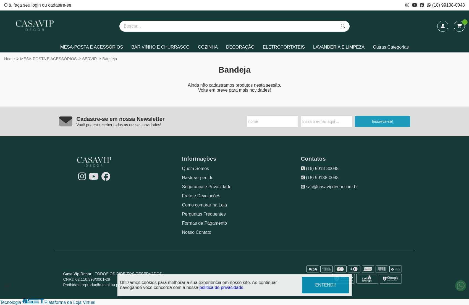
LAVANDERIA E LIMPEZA (339, 47)
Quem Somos (195, 168)
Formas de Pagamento (204, 223)
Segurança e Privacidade (207, 186)
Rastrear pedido (198, 177)
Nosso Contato (196, 232)
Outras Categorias (391, 47)
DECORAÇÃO (240, 47)
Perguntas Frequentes (204, 214)
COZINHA (208, 47)
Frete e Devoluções (201, 195)
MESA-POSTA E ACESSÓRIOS (91, 47)
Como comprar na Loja (204, 205)
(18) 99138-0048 (446, 5)
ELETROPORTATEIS (284, 47)
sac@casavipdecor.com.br (329, 186)
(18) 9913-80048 (320, 168)
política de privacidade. (222, 287)
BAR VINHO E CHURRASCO (160, 47)
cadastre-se (59, 5)
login (37, 5)
